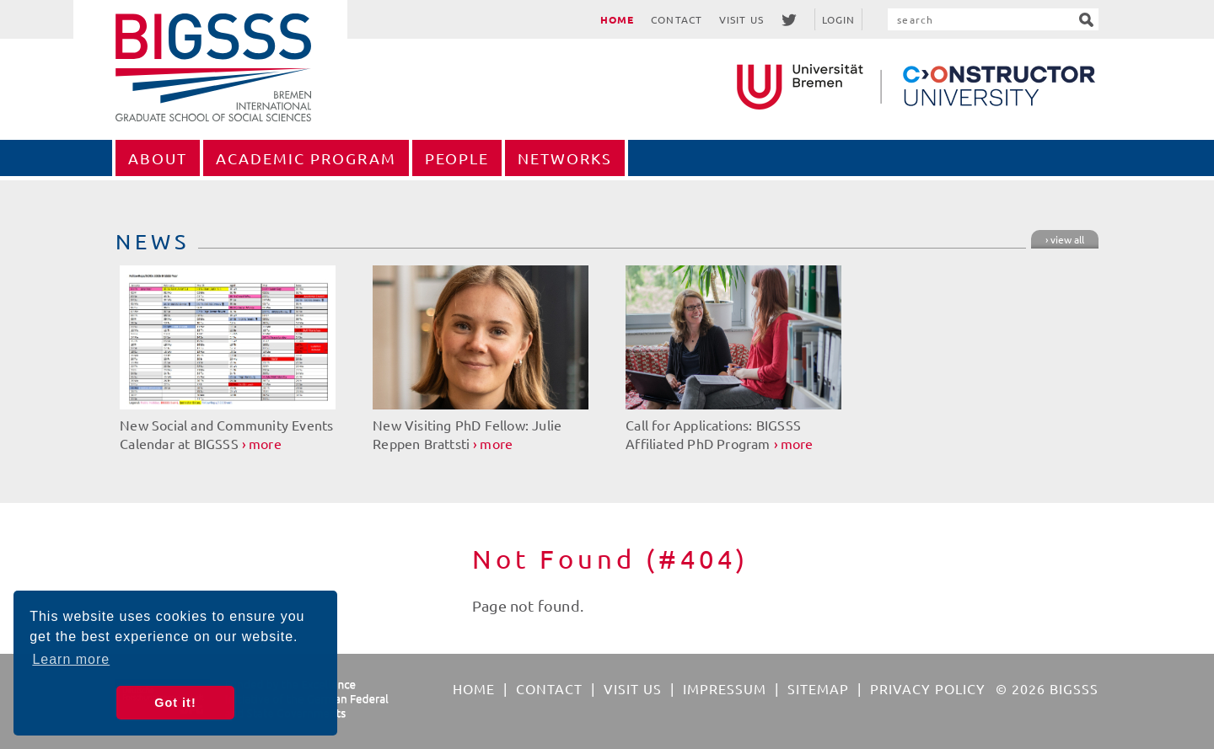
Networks (565, 158)
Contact (676, 19)
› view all (1064, 239)
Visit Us (741, 19)
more (265, 443)
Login (839, 19)
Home (617, 19)
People (457, 158)
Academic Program (306, 158)
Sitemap (818, 688)
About (157, 158)
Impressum (724, 688)
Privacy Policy (928, 688)
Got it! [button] (175, 702)
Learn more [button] (71, 659)
